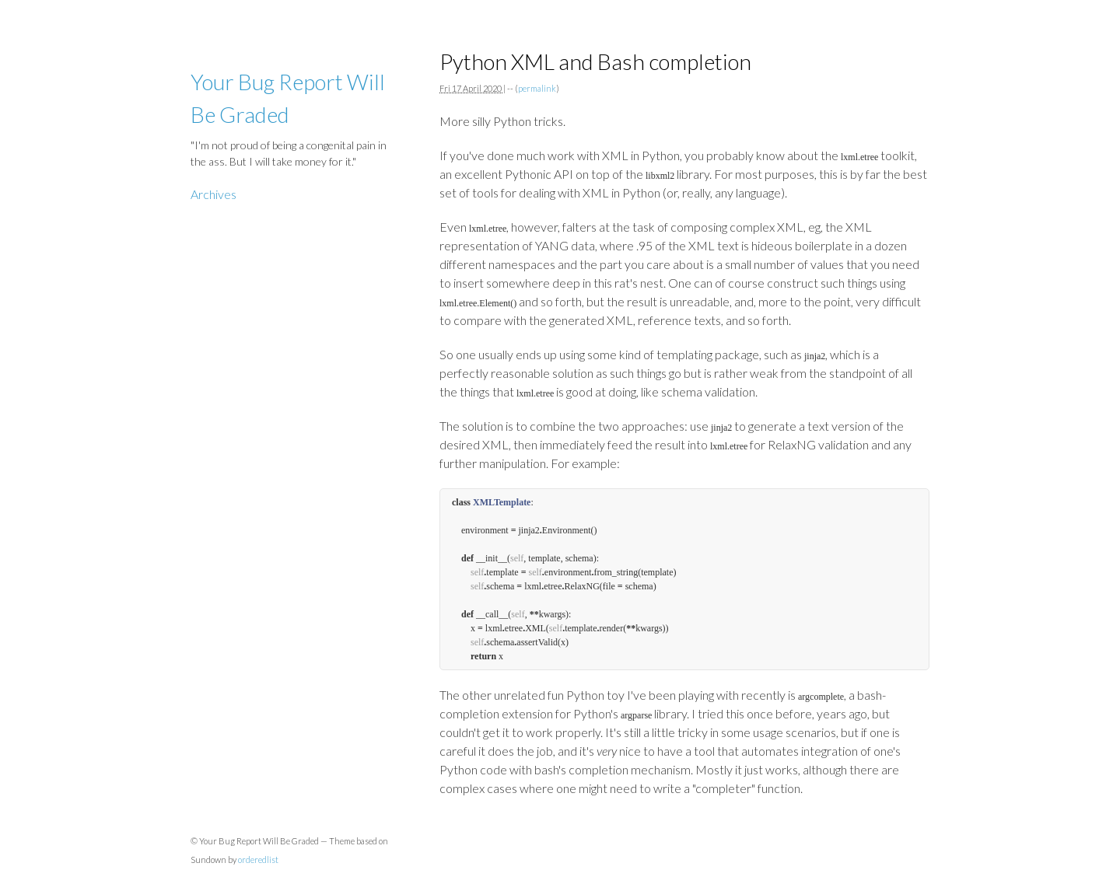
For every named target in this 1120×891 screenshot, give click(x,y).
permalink (537, 88)
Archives (213, 194)
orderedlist (258, 859)
